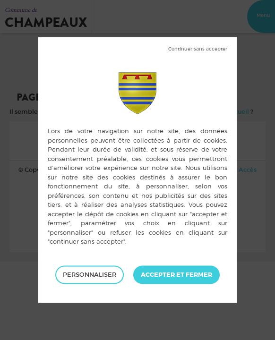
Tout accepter (176, 274)
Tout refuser (197, 49)
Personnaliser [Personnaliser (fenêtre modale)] (89, 275)
